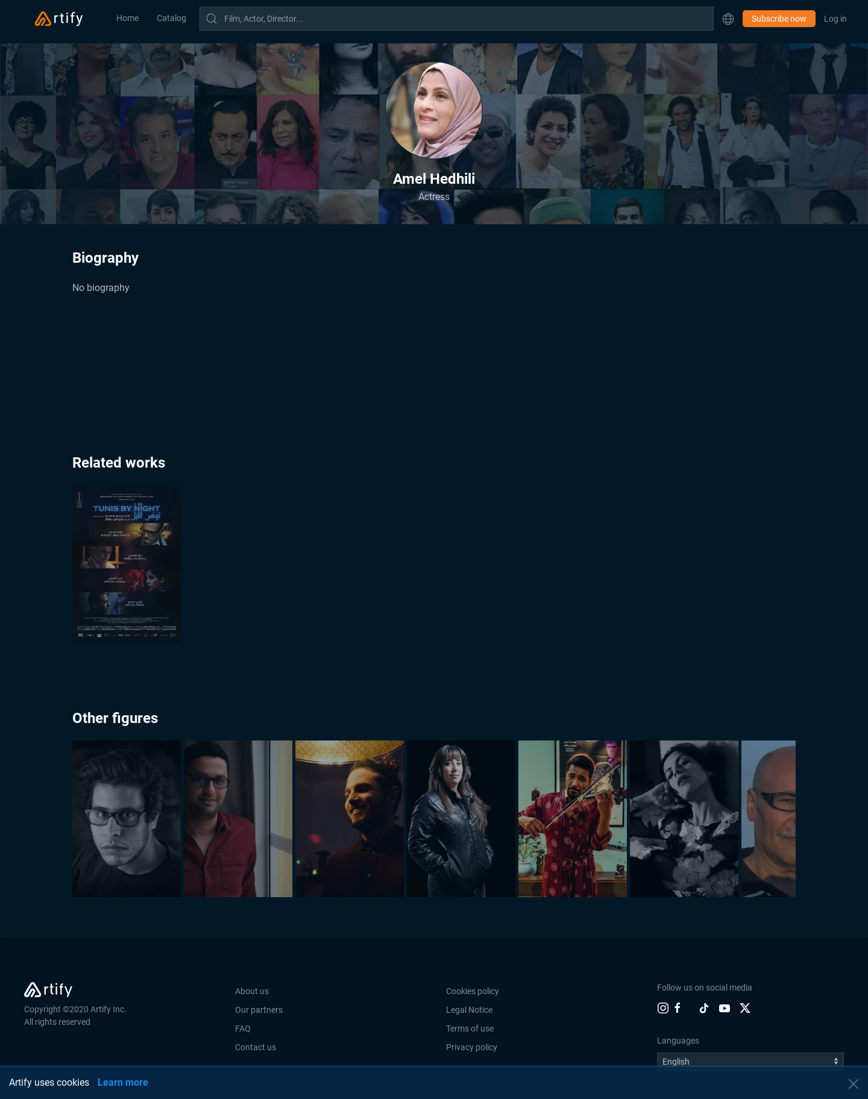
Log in (835, 18)
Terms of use (470, 1028)
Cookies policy (472, 991)
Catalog (171, 18)
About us (252, 991)
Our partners (259, 1010)
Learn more (123, 1082)
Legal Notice (469, 1010)
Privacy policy (471, 1047)
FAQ (243, 1028)
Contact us (255, 1047)
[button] (728, 19)
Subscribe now (779, 18)
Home (127, 18)
